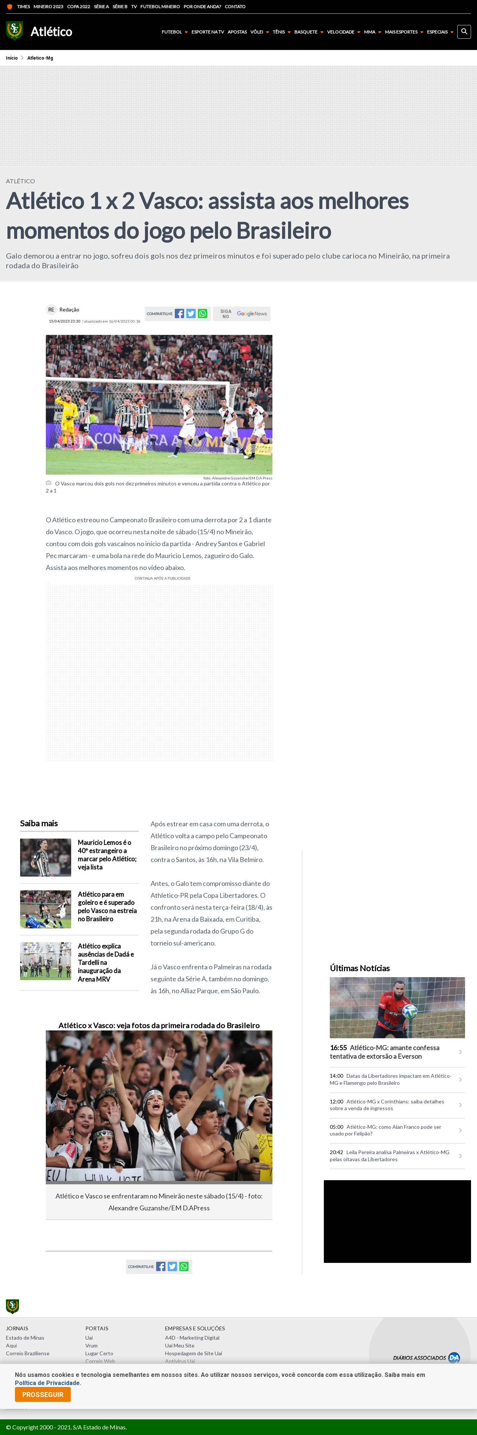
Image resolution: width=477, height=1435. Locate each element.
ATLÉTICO (20, 180)
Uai (89, 1337)
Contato (235, 6)
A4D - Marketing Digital (192, 1337)
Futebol (176, 32)
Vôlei (261, 32)
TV (134, 6)
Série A (101, 6)
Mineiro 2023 (48, 6)
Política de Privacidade (47, 1383)
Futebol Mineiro (160, 6)
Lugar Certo (99, 1353)
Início (12, 58)
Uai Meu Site (180, 1345)
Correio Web (100, 1361)
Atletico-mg (40, 58)
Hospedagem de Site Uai (193, 1353)
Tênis (283, 32)
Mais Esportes (405, 32)
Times (18, 6)
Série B (120, 6)
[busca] (464, 32)
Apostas (237, 32)
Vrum (91, 1345)
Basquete (310, 32)
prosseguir (42, 1394)
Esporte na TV (208, 32)
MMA (374, 32)
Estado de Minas (25, 1337)
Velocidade (345, 32)
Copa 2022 (78, 6)
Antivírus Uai (180, 1361)
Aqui (11, 1345)
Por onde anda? (202, 6)
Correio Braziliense (28, 1353)
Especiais (442, 32)
